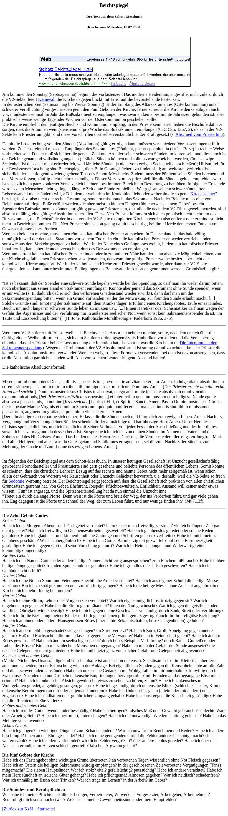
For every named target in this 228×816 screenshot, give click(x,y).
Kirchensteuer (202, 193)
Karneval (46, 99)
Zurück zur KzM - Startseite (29, 809)
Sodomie (16, 481)
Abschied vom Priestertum (199, 134)
